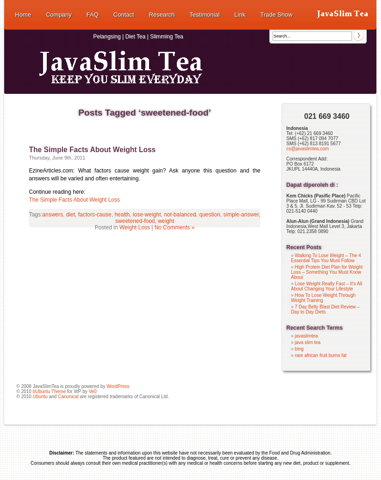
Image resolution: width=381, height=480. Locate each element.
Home (23, 14)
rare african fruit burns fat (321, 355)
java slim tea (308, 342)
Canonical (68, 396)
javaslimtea (306, 335)
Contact (123, 14)
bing (299, 348)
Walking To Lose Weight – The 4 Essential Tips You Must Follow (326, 258)
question (209, 214)
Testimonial (204, 14)
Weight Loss (134, 227)
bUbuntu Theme (49, 391)
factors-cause (95, 214)
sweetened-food (135, 221)
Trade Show (276, 14)
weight (166, 221)
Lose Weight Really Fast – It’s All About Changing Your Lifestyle (326, 286)
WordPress (117, 386)
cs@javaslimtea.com (308, 148)
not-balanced (180, 214)
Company (59, 14)
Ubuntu (40, 396)
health (122, 214)
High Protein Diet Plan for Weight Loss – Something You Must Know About (327, 272)
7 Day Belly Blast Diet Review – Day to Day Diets (325, 309)
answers (52, 214)
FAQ (93, 14)
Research (162, 14)
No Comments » (175, 227)
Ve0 (92, 391)
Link (239, 14)
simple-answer (241, 214)
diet (70, 214)
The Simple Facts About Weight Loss (92, 150)
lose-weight (147, 214)
